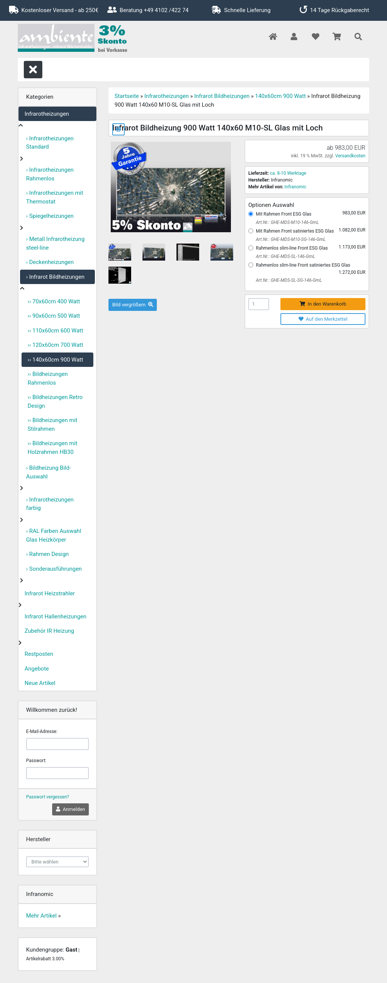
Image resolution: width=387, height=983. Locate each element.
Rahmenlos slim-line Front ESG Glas (292, 248)
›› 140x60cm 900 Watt (55, 359)
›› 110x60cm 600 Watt (55, 330)
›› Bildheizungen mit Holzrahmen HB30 (52, 447)
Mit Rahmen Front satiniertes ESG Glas (295, 231)
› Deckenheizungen (50, 262)
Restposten (39, 654)
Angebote (37, 668)
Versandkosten (350, 155)
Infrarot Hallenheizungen (56, 616)
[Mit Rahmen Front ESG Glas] (250, 213)
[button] (294, 37)
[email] (57, 744)
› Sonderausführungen (54, 568)
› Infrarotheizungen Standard (50, 143)
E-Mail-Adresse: (41, 731)
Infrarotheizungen (47, 113)
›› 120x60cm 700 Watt (55, 345)
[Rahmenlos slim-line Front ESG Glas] (250, 247)
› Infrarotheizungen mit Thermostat (54, 197)
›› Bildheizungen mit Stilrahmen (52, 424)
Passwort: (36, 760)
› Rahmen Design (47, 554)
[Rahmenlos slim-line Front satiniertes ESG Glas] (250, 264)
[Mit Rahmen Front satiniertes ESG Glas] (250, 230)
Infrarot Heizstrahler (50, 593)
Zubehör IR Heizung (49, 630)
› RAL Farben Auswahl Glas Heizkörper (53, 535)
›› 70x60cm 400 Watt (54, 301)
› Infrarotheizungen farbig (50, 504)
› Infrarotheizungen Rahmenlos (50, 174)
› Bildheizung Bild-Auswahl (48, 472)
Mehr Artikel (41, 915)
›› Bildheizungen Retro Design (55, 401)
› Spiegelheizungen (50, 216)
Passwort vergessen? (47, 797)
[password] (57, 773)
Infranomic (296, 186)
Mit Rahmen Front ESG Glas (283, 214)
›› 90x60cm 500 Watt (54, 315)
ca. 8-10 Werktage (288, 173)
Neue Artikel (40, 683)
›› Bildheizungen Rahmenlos (48, 378)
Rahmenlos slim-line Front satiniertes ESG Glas (303, 265)
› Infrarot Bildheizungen (55, 276)
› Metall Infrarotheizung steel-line (55, 243)
